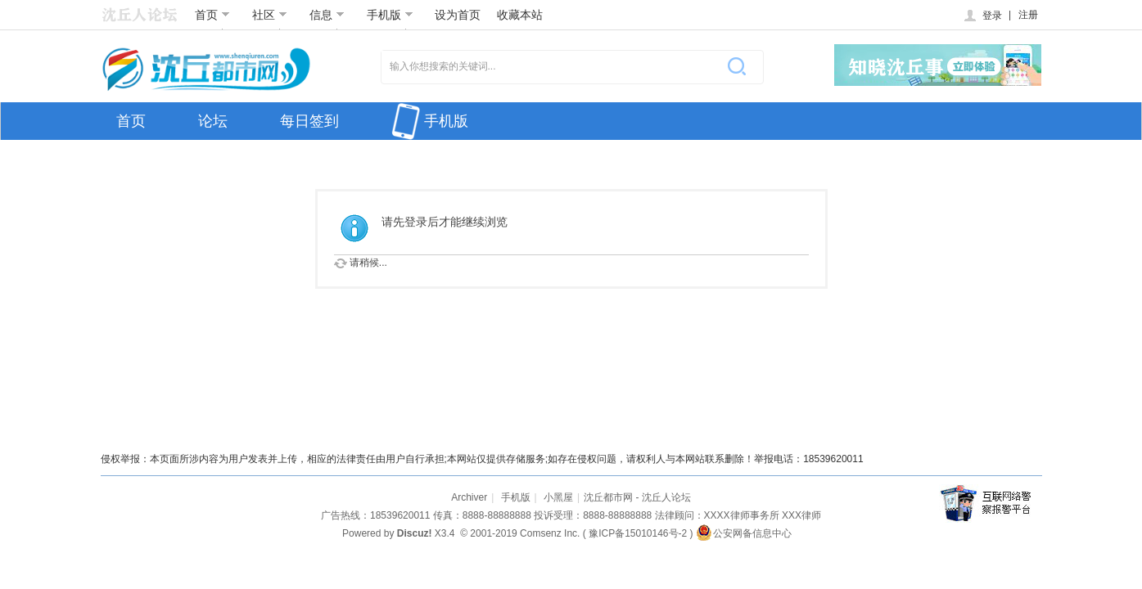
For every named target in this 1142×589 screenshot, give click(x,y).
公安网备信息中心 (744, 533)
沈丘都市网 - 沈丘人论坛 (637, 497)
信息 (327, 14)
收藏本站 (520, 14)
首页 (212, 14)
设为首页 (458, 14)
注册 (1028, 14)
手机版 (390, 14)
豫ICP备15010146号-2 (638, 533)
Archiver (469, 497)
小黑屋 (558, 497)
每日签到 (309, 121)
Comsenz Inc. (550, 533)
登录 (982, 15)
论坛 (213, 121)
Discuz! (414, 533)
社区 (269, 14)
